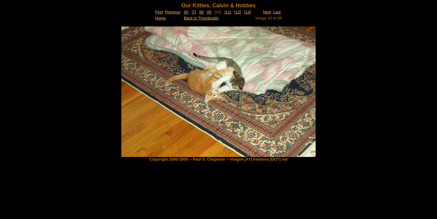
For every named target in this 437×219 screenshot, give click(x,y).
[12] (237, 12)
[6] (186, 12)
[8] (201, 12)
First (159, 12)
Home (160, 18)
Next (267, 12)
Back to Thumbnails (201, 18)
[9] (209, 12)
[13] (247, 12)
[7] (193, 12)
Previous (173, 12)
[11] (228, 12)
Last (277, 12)
